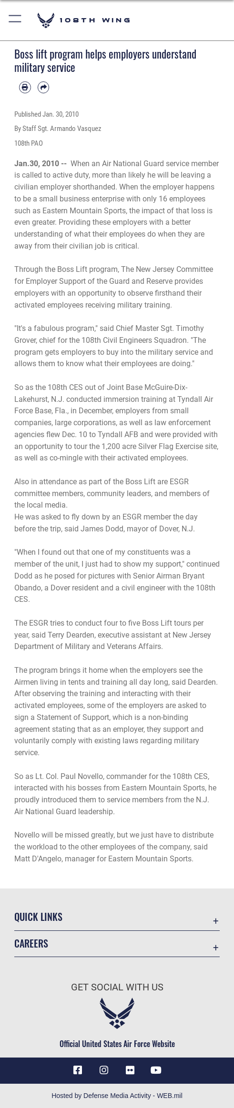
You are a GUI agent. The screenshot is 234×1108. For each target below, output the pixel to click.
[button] (15, 20)
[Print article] (25, 87)
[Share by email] (44, 87)
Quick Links (38, 916)
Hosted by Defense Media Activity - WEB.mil (117, 1095)
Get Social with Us (117, 987)
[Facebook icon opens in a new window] (78, 1070)
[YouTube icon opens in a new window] (156, 1070)
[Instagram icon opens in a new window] (104, 1070)
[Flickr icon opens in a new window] (130, 1070)
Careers (31, 943)
